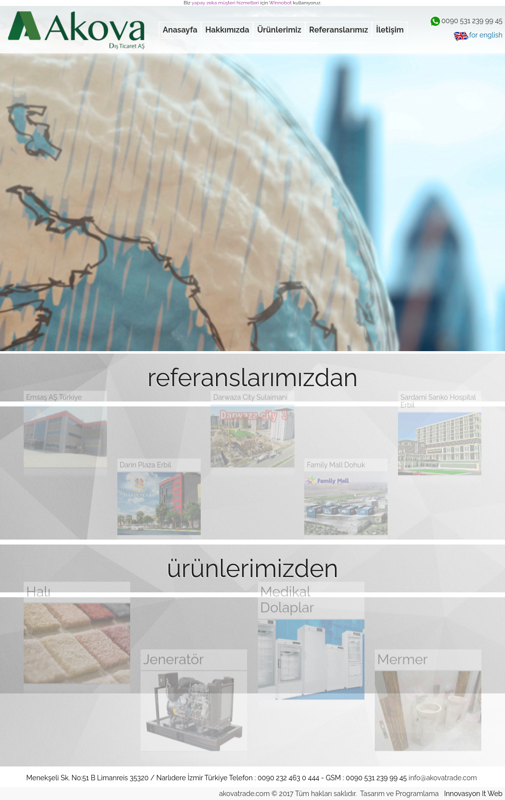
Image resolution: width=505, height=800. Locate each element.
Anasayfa (180, 30)
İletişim (389, 30)
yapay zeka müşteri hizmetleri (225, 2)
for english (478, 35)
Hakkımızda (227, 30)
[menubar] (283, 30)
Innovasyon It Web (473, 794)
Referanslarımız (338, 30)
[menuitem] (180, 30)
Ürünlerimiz (279, 30)
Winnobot (280, 2)
